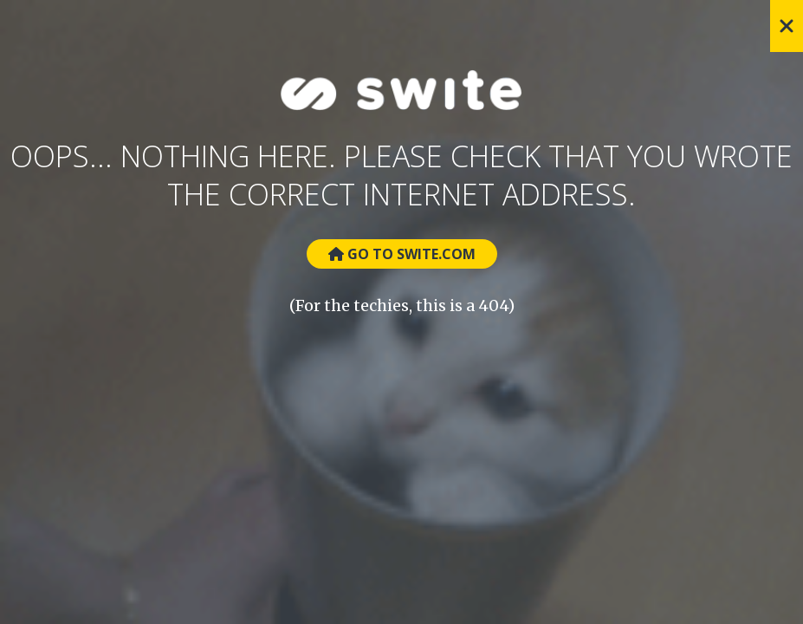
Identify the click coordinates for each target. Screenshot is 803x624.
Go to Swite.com (402, 253)
